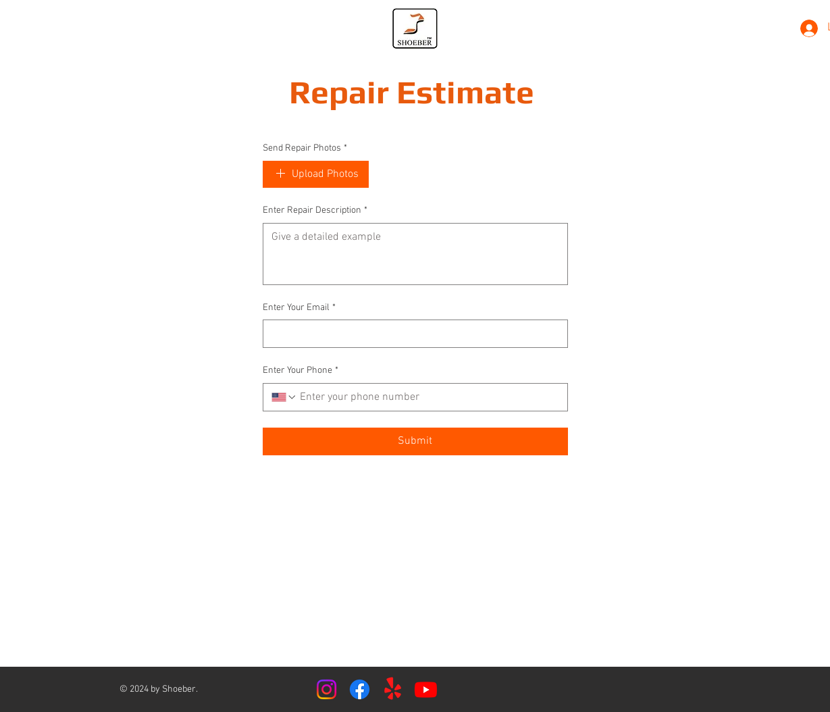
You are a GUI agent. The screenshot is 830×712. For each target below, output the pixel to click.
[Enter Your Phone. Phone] (428, 397)
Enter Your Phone (300, 371)
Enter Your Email (299, 308)
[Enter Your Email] (411, 333)
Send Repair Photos (305, 148)
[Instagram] (326, 689)
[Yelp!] (393, 689)
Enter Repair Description (315, 211)
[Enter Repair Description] (415, 254)
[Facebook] (359, 689)
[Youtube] (426, 689)
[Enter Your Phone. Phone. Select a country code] (284, 397)
